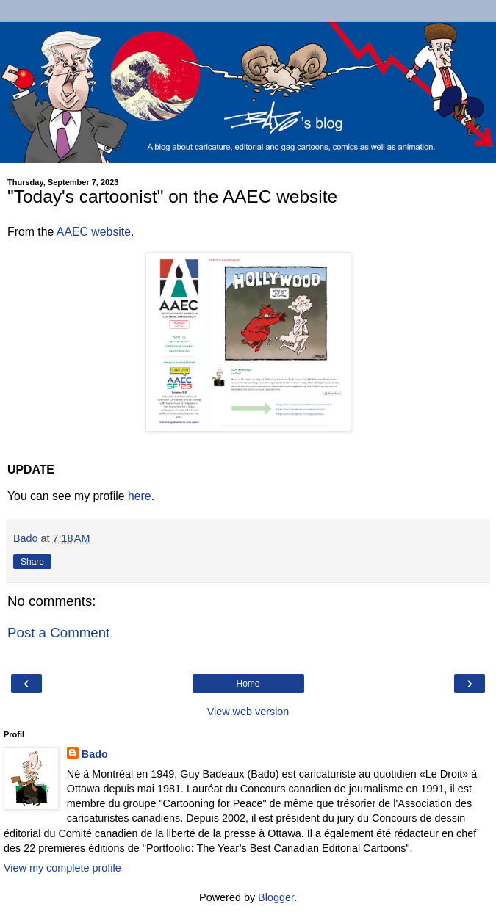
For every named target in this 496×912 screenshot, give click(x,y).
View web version (248, 711)
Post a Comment (58, 632)
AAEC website (94, 231)
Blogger (276, 897)
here (139, 496)
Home (247, 683)
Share (32, 562)
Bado (95, 754)
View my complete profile (62, 868)
